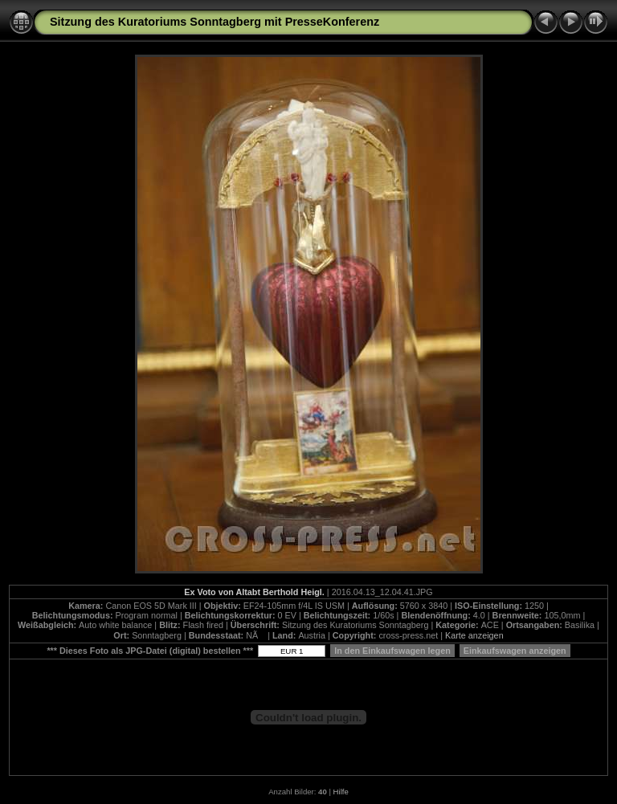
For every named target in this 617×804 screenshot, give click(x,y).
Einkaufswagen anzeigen (515, 650)
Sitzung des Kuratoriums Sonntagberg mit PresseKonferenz (214, 21)
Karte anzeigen (474, 635)
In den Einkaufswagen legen (392, 650)
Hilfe (341, 791)
